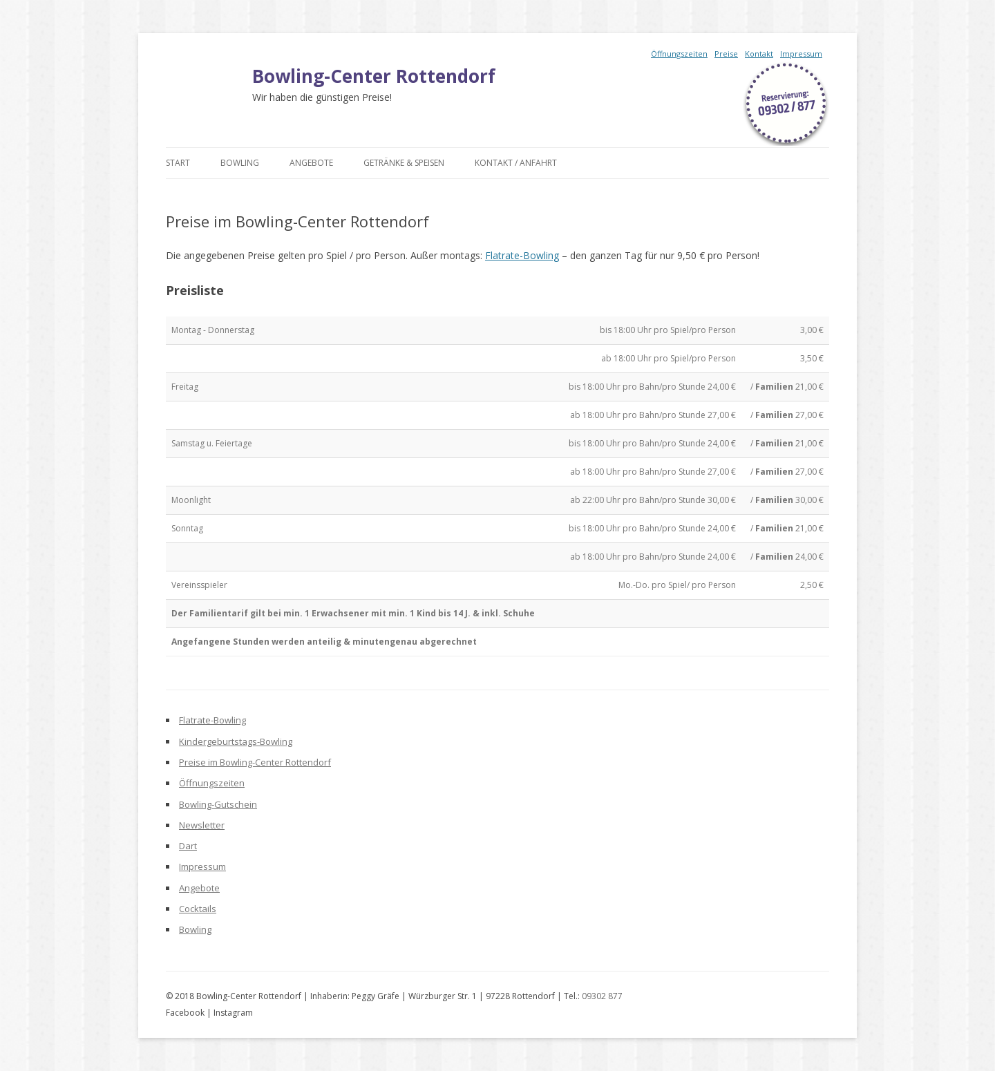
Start (178, 163)
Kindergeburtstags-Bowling (235, 741)
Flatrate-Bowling (522, 255)
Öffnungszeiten (679, 53)
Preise (726, 53)
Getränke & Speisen (403, 163)
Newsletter (202, 825)
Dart (188, 846)
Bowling (239, 163)
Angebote (311, 163)
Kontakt (759, 53)
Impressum (801, 53)
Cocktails (197, 908)
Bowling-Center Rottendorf (373, 76)
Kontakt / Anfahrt (516, 163)
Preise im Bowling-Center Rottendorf (255, 762)
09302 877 (602, 996)
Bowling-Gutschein (218, 804)
